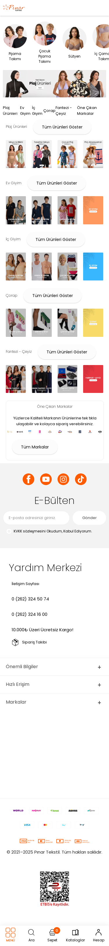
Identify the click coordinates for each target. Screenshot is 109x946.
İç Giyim (37, 110)
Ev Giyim (25, 110)
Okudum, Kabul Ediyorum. (49, 531)
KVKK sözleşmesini (30, 531)
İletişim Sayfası (25, 583)
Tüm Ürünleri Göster (62, 127)
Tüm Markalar (35, 447)
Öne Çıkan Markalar (87, 110)
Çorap (49, 110)
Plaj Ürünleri (10, 110)
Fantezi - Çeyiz (64, 110)
